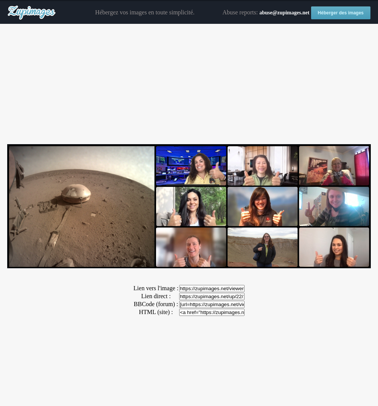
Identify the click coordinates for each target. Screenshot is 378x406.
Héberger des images (341, 13)
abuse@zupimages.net (284, 13)
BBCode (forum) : (156, 304)
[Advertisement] (189, 84)
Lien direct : (155, 296)
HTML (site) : (156, 312)
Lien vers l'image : (155, 288)
